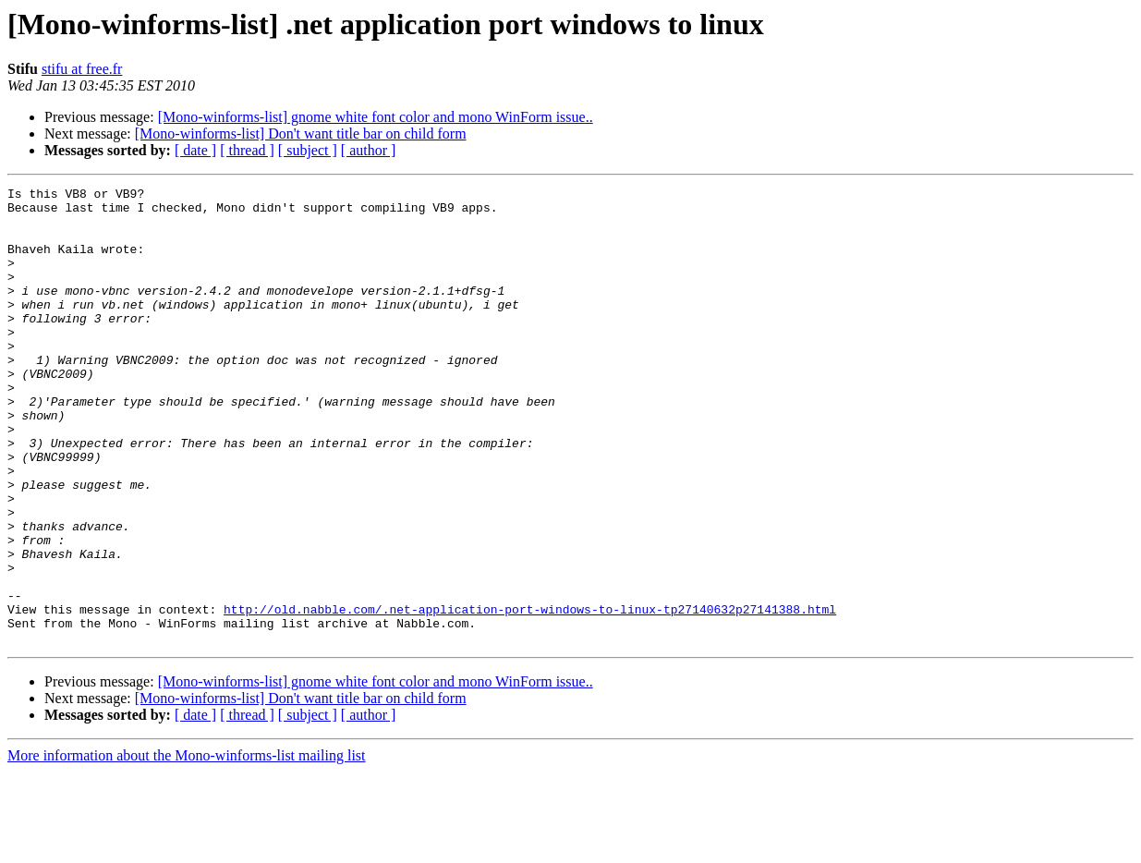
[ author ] (368, 150)
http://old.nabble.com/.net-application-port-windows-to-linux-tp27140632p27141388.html (530, 695)
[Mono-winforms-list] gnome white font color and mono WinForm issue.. (375, 117)
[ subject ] (307, 150)
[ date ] (195, 150)
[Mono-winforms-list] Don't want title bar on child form (301, 133)
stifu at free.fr (82, 69)
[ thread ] (247, 150)
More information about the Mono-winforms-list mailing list (186, 847)
